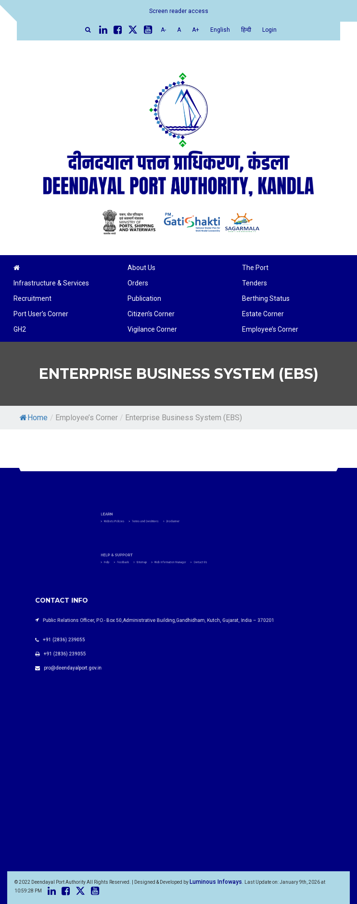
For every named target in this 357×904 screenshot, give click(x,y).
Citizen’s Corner (151, 314)
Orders (138, 283)
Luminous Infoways (216, 881)
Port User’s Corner (40, 314)
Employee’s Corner (270, 329)
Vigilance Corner (152, 329)
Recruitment (32, 298)
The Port (255, 267)
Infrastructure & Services (51, 283)
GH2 (19, 329)
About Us (141, 267)
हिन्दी (246, 29)
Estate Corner (263, 314)
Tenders (254, 283)
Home (34, 417)
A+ (195, 29)
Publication (144, 298)
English (220, 29)
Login (269, 29)
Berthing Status (266, 298)
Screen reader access (178, 11)
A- (163, 29)
